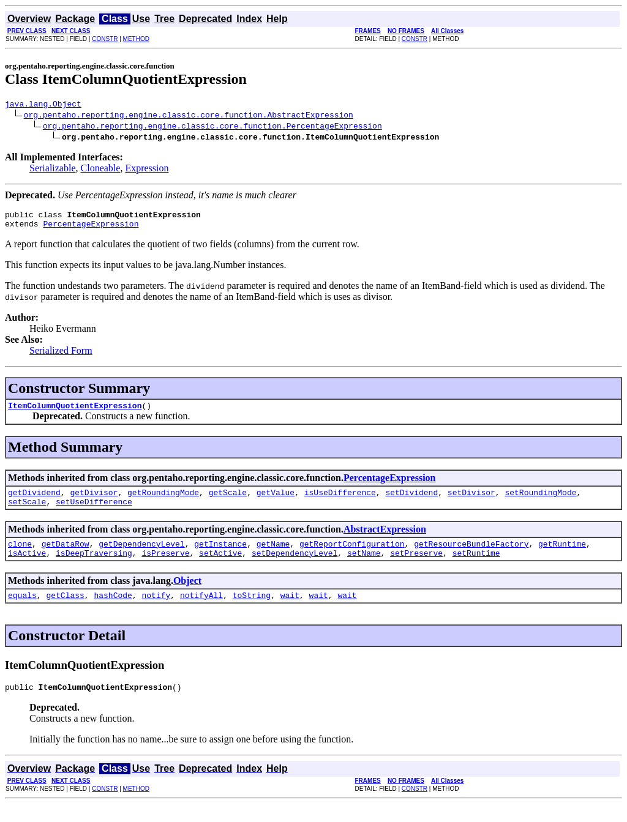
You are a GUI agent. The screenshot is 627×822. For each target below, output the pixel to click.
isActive (27, 567)
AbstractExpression (385, 540)
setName (364, 567)
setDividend (411, 501)
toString (252, 611)
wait (289, 611)
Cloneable (101, 170)
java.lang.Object (43, 105)
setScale (27, 512)
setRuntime (476, 567)
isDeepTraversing (94, 567)
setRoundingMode (540, 501)
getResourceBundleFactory (471, 556)
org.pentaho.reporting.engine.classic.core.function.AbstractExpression (188, 116)
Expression (146, 170)
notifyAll (201, 611)
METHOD (136, 38)
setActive (220, 567)
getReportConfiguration (352, 556)
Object (187, 595)
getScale (228, 501)
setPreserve (416, 567)
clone (20, 556)
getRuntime (562, 556)
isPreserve (165, 567)
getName (273, 556)
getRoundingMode (163, 501)
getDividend (34, 501)
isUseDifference (340, 501)
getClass (65, 611)
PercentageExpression (90, 228)
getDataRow (65, 556)
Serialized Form (60, 356)
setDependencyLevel (294, 567)
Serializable (52, 170)
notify (155, 611)
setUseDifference (94, 512)
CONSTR (105, 38)
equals (22, 611)
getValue (276, 501)
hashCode (113, 611)
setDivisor (471, 501)
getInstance (220, 556)
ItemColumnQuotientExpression (74, 412)
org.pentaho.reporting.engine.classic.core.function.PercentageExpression (212, 127)
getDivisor (94, 501)
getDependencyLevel (141, 556)
